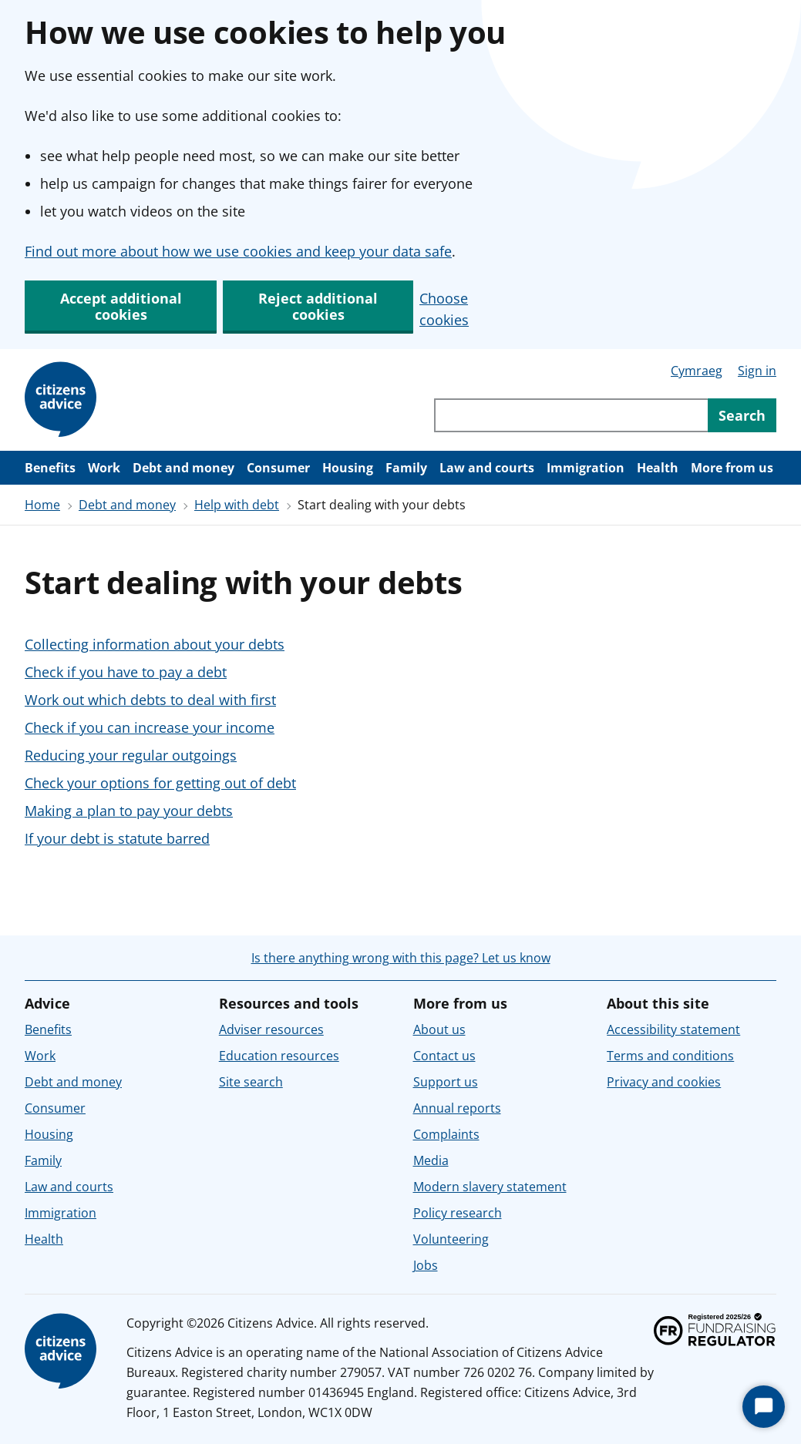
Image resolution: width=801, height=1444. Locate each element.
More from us (732, 467)
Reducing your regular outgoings (131, 755)
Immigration (585, 467)
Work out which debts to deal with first (150, 699)
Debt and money (183, 467)
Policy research (457, 1212)
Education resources (279, 1055)
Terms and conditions (670, 1055)
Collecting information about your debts (154, 644)
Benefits (50, 467)
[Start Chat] (763, 1406)
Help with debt (236, 504)
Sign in (757, 370)
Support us (445, 1081)
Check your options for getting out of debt (160, 783)
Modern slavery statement (490, 1186)
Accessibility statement (673, 1029)
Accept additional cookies (121, 306)
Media (431, 1160)
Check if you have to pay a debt (126, 672)
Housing (347, 467)
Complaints (446, 1134)
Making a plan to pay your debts (129, 810)
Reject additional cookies (318, 306)
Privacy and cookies (664, 1081)
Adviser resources (271, 1029)
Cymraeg (696, 370)
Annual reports (457, 1108)
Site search (251, 1081)
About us (439, 1029)
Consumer (278, 467)
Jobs (425, 1265)
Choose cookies (444, 309)
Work (104, 467)
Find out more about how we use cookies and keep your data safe (238, 251)
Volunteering (451, 1239)
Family (406, 467)
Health (657, 467)
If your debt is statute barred (117, 838)
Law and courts (486, 467)
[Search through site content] (571, 415)
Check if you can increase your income (149, 727)
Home (42, 504)
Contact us (444, 1055)
